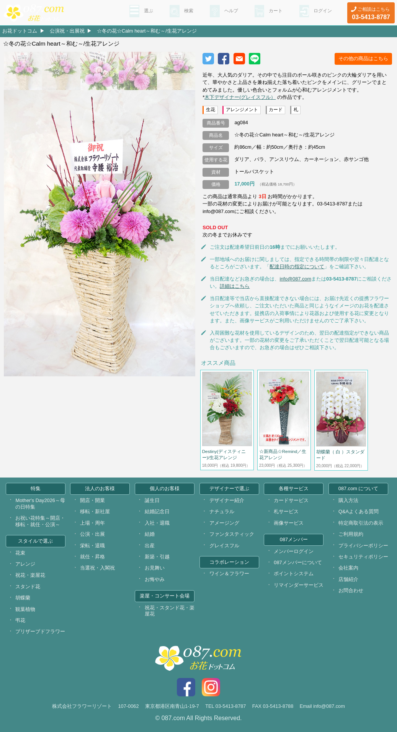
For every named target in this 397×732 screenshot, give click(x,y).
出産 (150, 545)
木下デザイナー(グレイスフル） (240, 97)
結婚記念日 (157, 511)
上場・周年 (92, 523)
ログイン (321, 12)
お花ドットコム (19, 31)
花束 (20, 553)
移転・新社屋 (95, 511)
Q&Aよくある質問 (358, 511)
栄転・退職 (92, 545)
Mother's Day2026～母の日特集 (40, 503)
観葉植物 (25, 609)
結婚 (150, 534)
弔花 (20, 620)
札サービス (286, 511)
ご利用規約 (350, 534)
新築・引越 (157, 557)
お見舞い (155, 568)
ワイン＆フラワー (229, 573)
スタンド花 (27, 586)
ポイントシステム (294, 573)
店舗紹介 (348, 579)
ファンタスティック (231, 534)
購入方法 (348, 500)
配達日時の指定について (297, 266)
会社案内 (348, 568)
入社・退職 (157, 523)
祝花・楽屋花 (30, 575)
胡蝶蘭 (22, 598)
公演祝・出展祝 (67, 31)
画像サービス (289, 523)
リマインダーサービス (298, 585)
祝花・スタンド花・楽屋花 (169, 611)
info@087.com (295, 279)
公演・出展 (92, 534)
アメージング (224, 523)
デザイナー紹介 (226, 500)
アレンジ (25, 564)
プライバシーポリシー (363, 545)
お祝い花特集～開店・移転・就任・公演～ (40, 521)
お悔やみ (155, 579)
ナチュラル (221, 511)
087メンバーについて (298, 562)
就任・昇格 (92, 557)
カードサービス (291, 500)
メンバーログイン (294, 551)
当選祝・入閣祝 (97, 568)
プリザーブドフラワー (40, 631)
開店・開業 (92, 500)
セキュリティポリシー (363, 557)
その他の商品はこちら (363, 58)
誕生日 (152, 500)
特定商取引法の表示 (360, 523)
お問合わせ (350, 590)
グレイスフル (224, 545)
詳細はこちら (235, 286)
